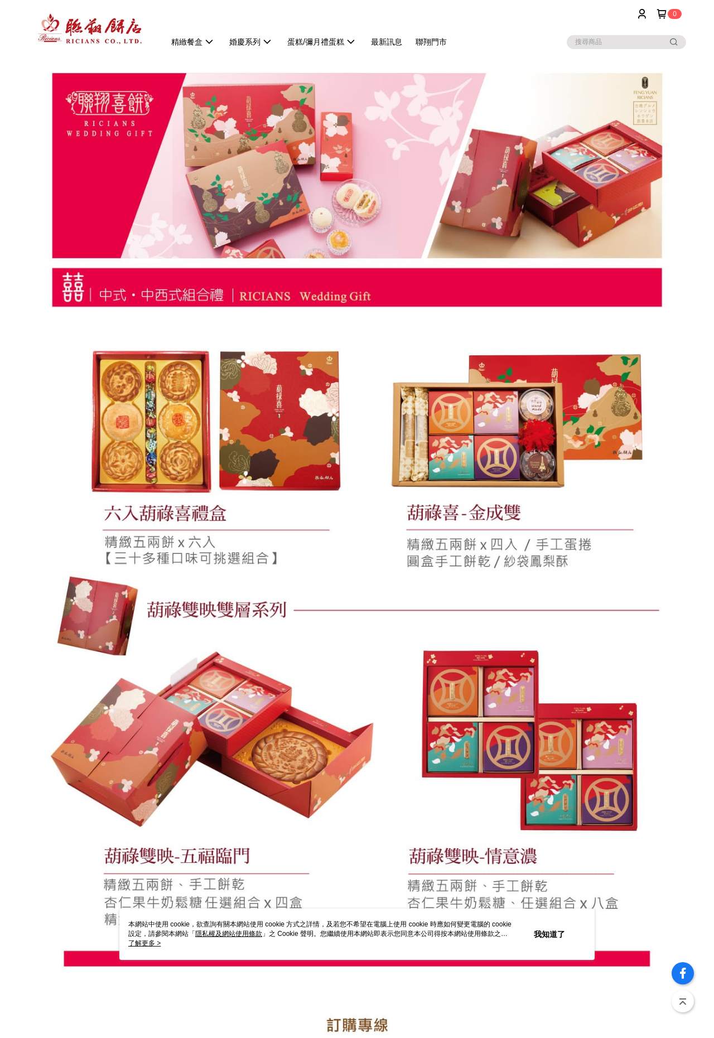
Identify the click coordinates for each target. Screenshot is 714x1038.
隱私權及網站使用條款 (228, 934)
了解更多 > (144, 943)
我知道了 (549, 934)
